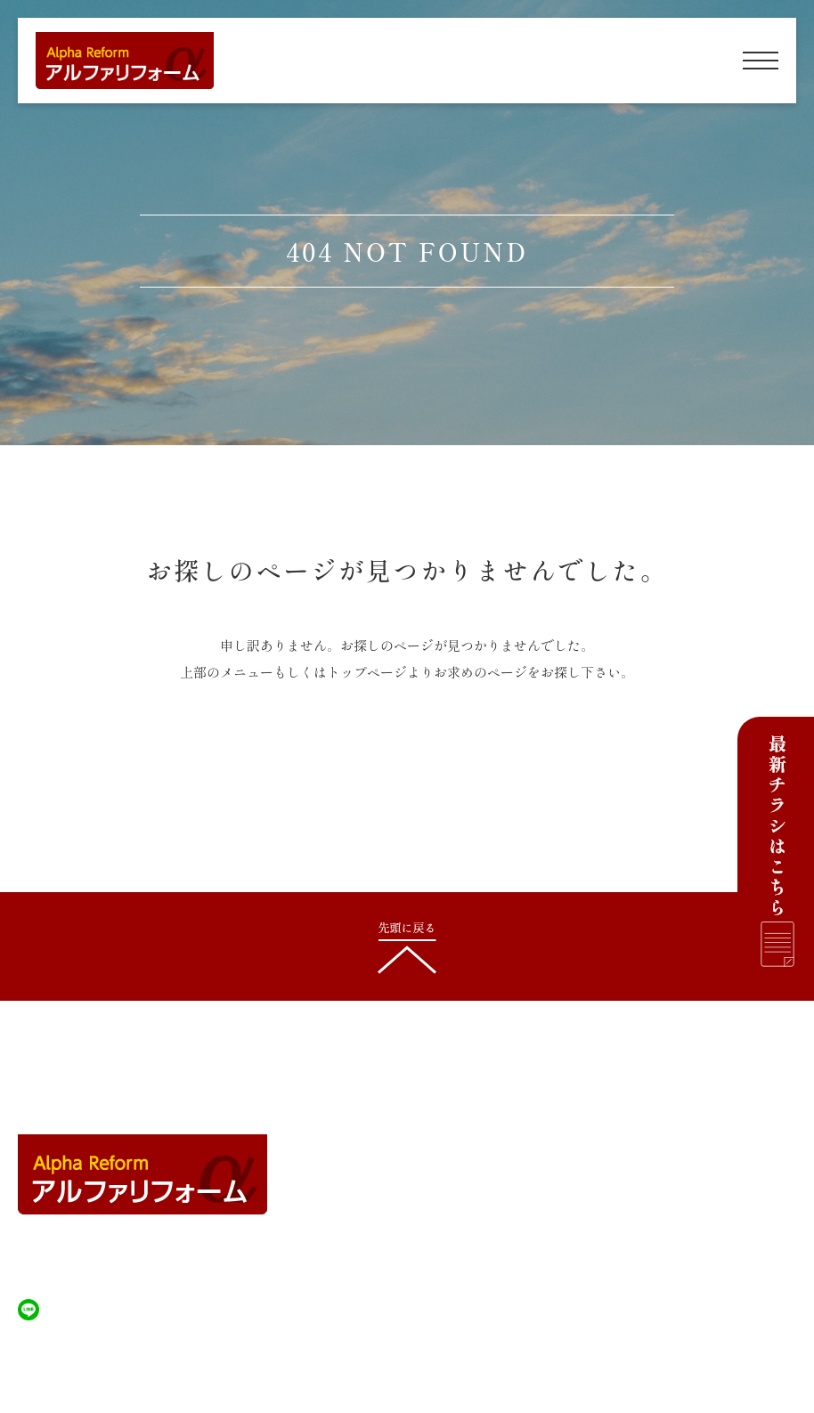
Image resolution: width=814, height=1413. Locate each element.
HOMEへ (407, 761)
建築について (390, 1152)
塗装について (621, 1152)
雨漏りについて (627, 1188)
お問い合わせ (621, 1259)
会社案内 (378, 1259)
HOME (374, 1116)
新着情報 (608, 1223)
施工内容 (608, 1116)
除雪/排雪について (406, 1188)
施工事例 (378, 1223)
